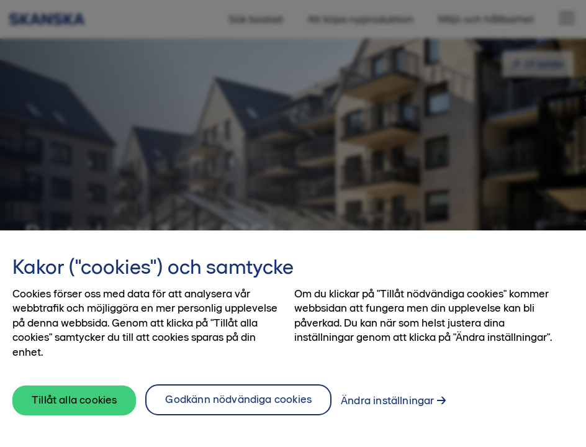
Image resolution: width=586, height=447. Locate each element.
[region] (293, 338)
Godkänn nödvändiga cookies (238, 399)
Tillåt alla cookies (74, 400)
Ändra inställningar (387, 400)
